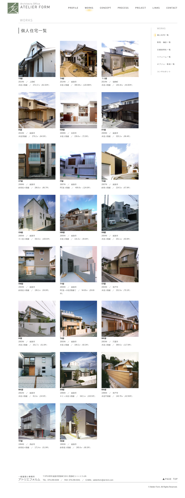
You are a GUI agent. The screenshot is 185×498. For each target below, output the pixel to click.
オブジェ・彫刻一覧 (166, 64)
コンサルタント (164, 71)
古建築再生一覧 (164, 50)
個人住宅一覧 (163, 35)
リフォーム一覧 (164, 57)
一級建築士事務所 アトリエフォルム (29, 8)
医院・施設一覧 (164, 42)
